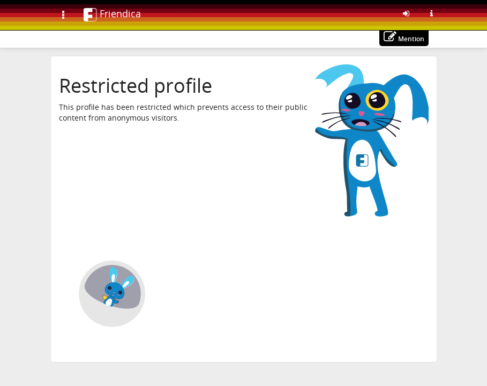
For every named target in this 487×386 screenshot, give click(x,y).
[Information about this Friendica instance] (432, 13)
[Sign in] (406, 13)
